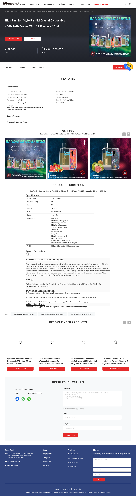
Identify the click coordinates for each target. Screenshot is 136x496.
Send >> (99, 480)
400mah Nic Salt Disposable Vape (82, 314)
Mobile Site (66, 489)
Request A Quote (122, 67)
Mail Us (32, 39)
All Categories (72, 466)
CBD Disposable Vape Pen (75, 458)
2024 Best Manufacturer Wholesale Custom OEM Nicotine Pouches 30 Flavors (51, 361)
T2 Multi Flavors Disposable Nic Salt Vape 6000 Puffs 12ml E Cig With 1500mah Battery (84, 361)
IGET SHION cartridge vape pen (24, 314)
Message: (67, 388)
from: (65, 413)
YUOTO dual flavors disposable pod (52, 314)
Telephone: (67, 424)
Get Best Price (13, 39)
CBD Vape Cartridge (73, 454)
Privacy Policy (77, 489)
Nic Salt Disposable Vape (26, 11)
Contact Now (70, 435)
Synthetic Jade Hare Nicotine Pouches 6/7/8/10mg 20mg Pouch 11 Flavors (19, 361)
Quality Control (47, 462)
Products (14, 11)
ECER (108, 492)
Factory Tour (46, 458)
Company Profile (47, 454)
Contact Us (46, 466)
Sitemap (57, 489)
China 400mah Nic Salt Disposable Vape (37, 492)
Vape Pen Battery (73, 462)
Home (7, 11)
